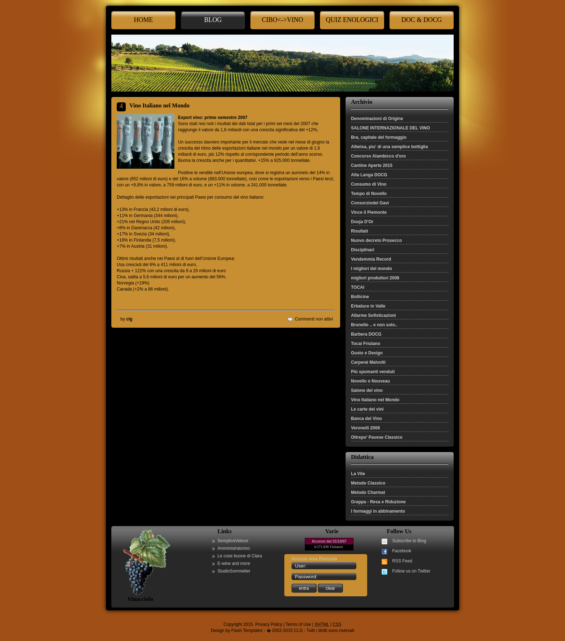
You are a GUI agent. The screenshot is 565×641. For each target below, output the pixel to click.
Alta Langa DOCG (369, 174)
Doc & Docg (421, 19)
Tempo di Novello (369, 193)
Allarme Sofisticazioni (373, 315)
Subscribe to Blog (409, 540)
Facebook (401, 550)
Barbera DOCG (366, 334)
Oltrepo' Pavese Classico (376, 437)
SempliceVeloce (233, 540)
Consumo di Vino (368, 184)
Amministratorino (234, 548)
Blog (213, 19)
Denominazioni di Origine (377, 118)
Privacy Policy (268, 624)
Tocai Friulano (365, 343)
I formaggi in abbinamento (378, 511)
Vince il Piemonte (369, 212)
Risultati (359, 231)
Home (143, 19)
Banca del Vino (366, 418)
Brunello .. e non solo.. (374, 324)
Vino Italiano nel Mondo (375, 399)
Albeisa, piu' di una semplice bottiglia (389, 146)
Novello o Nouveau (370, 381)
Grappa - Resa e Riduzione (378, 501)
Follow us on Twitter (411, 571)
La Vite (358, 473)
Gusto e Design (367, 352)
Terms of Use (298, 624)
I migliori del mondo (371, 268)
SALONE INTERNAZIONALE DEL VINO (390, 128)
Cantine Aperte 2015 (371, 165)
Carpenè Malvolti (368, 362)
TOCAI (357, 287)
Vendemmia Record (371, 259)
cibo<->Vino (282, 19)
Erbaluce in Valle (368, 306)
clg (129, 319)
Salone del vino (367, 390)
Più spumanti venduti (373, 371)
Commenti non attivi (314, 319)
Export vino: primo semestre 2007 (213, 117)
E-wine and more (234, 563)
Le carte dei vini (367, 409)
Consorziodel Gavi (370, 202)
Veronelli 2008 (365, 427)
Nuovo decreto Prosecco (376, 240)
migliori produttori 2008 (375, 277)
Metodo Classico (368, 483)
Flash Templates (247, 630)
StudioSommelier (234, 571)
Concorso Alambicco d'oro (378, 156)
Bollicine (360, 296)
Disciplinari (362, 249)
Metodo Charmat (368, 492)
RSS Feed (402, 560)
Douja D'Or (362, 221)
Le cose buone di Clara (240, 555)
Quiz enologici (352, 19)
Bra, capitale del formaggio (378, 137)
